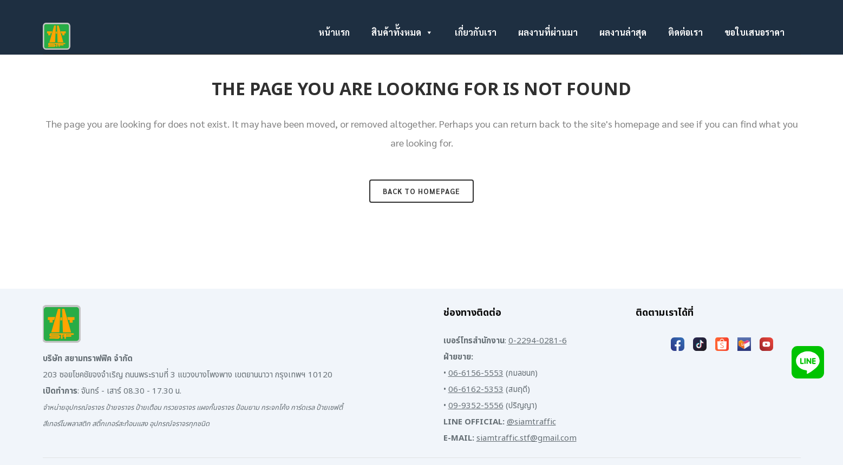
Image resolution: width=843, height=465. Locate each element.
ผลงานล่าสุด (622, 32)
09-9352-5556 (476, 406)
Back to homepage (421, 191)
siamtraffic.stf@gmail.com (526, 438)
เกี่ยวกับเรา (475, 32)
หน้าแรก (334, 32)
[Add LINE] (807, 362)
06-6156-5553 (476, 373)
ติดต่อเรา (685, 32)
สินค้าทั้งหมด (402, 32)
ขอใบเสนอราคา (754, 32)
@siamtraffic (531, 422)
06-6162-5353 (476, 389)
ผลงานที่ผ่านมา (548, 32)
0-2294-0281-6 (537, 341)
